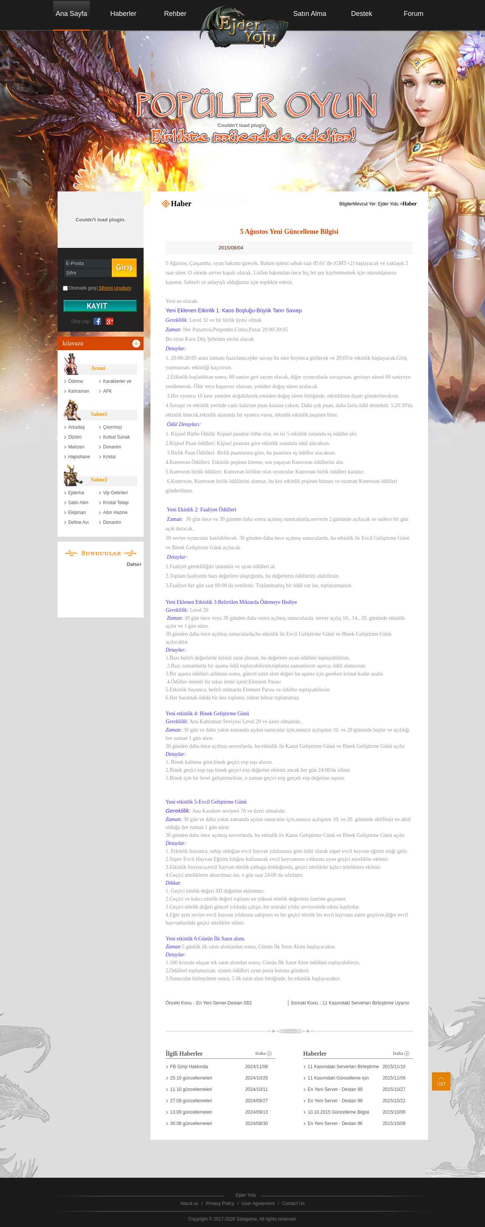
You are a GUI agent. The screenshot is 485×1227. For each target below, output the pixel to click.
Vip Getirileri (115, 492)
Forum (413, 13)
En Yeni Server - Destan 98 (335, 1100)
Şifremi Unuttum (115, 288)
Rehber (175, 13)
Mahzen (76, 447)
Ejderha (76, 492)
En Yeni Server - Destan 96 (335, 1123)
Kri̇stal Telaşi (115, 502)
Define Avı (78, 522)
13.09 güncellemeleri (191, 1112)
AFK (107, 391)
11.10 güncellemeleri (191, 1089)
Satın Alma (309, 13)
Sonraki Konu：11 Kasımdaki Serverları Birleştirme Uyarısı (350, 1003)
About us (189, 1203)
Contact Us (293, 1203)
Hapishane (79, 456)
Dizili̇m (75, 437)
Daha (263, 1053)
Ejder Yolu (388, 204)
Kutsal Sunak (116, 437)
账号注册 (100, 306)
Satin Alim (78, 502)
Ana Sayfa (71, 13)
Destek (361, 13)
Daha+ (134, 564)
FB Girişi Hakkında (189, 1066)
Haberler (123, 13)
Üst (441, 1081)
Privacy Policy (220, 1203)
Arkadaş (76, 427)
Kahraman (78, 391)
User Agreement (258, 1203)
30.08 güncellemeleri (191, 1123)
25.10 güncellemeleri (191, 1078)
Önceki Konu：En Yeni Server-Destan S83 (209, 1003)
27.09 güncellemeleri (191, 1100)
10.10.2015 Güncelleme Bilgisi (338, 1112)
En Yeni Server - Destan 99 (335, 1089)
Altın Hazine (115, 512)
